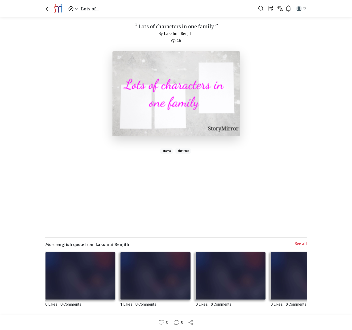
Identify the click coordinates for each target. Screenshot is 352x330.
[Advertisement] (176, 189)
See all (301, 243)
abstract (183, 151)
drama (166, 151)
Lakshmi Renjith (179, 33)
